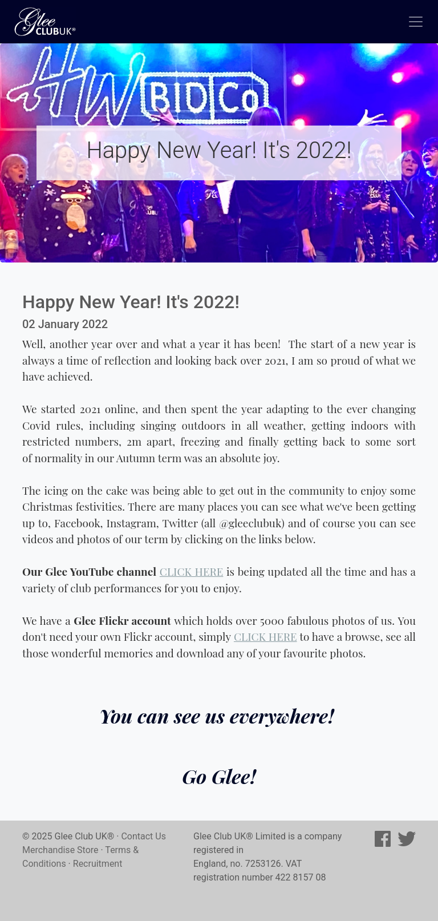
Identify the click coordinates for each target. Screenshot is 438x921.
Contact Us (143, 836)
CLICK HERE (192, 571)
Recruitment (98, 863)
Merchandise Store (60, 850)
